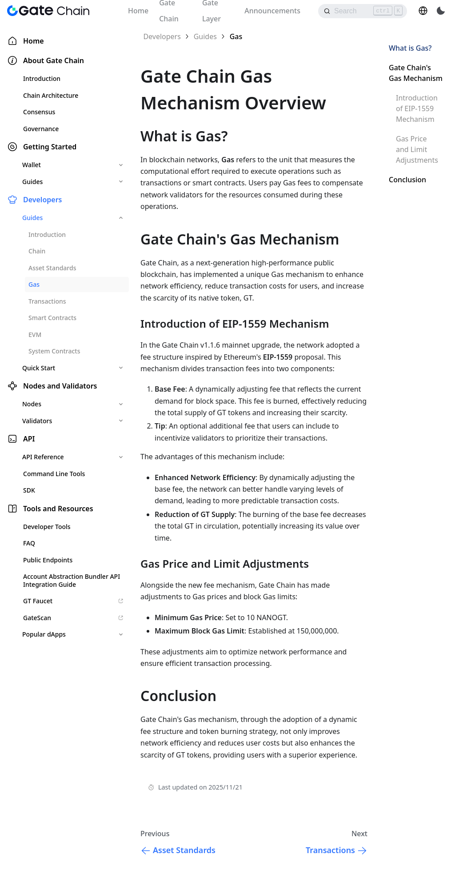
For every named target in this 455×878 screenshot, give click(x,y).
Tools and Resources (58, 508)
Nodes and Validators (60, 386)
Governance (41, 128)
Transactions (47, 301)
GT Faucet (73, 601)
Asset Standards (52, 268)
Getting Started (49, 147)
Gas (34, 284)
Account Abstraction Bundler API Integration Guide (71, 580)
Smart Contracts (52, 317)
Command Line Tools (54, 473)
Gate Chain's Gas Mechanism (416, 73)
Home (138, 11)
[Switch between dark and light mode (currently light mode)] (441, 11)
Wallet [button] (31, 164)
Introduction (41, 78)
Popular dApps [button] (44, 634)
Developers (42, 199)
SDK (29, 490)
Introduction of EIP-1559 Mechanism (417, 108)
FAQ (29, 543)
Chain (36, 251)
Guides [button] (32, 181)
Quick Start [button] (38, 368)
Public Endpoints (47, 560)
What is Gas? (410, 48)
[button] (423, 11)
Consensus (39, 112)
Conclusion (407, 179)
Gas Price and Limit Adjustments (417, 149)
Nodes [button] (31, 404)
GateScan (73, 617)
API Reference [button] (43, 457)
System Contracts (54, 351)
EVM (34, 334)
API (29, 439)
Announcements (272, 11)
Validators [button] (37, 421)
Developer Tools (47, 526)
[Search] (362, 11)
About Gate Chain (53, 60)
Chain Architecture (50, 95)
